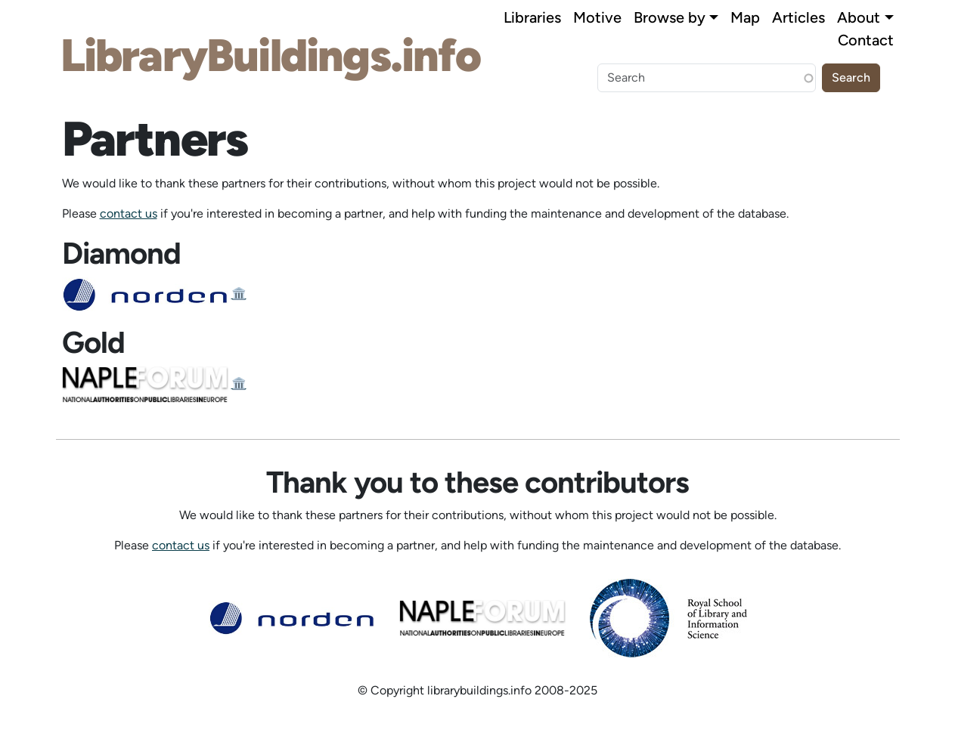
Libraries (532, 17)
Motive (597, 17)
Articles (798, 17)
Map (745, 17)
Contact (866, 40)
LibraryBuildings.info (270, 55)
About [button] (858, 17)
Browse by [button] (669, 17)
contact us (128, 213)
